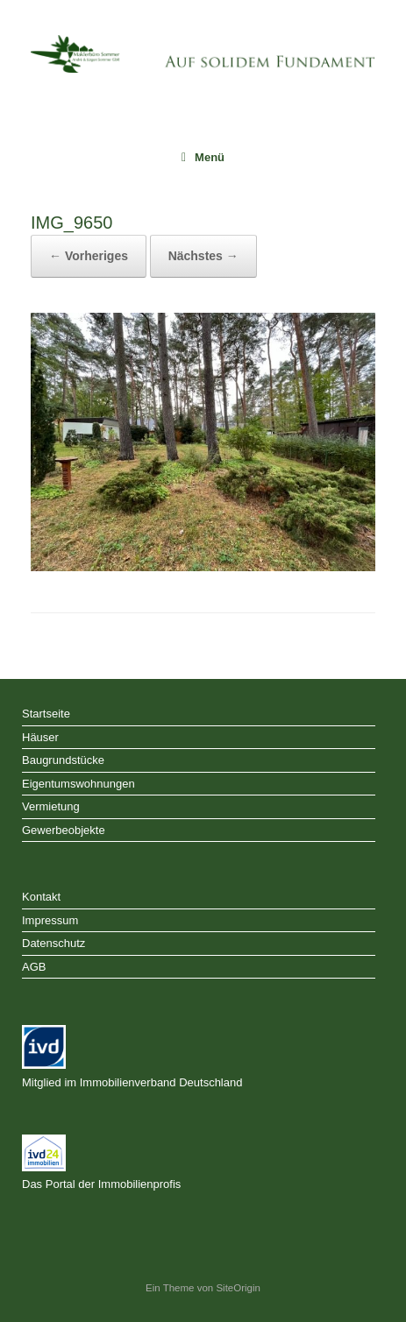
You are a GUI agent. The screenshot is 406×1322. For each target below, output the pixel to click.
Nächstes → (203, 256)
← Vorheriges (88, 256)
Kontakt (41, 896)
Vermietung (51, 806)
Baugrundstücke (63, 760)
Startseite (46, 713)
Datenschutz (53, 943)
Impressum (50, 920)
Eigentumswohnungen (78, 783)
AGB (34, 966)
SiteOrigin (238, 1288)
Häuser (40, 737)
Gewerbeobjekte (63, 830)
